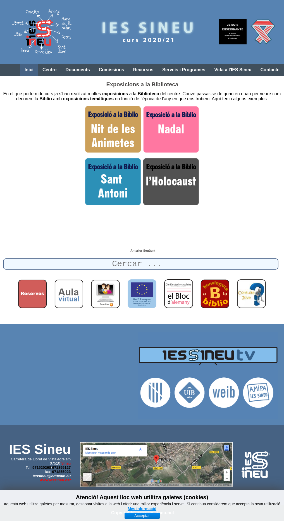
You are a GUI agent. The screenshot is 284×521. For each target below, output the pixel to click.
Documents (78, 69)
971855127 (61, 467)
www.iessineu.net (55, 480)
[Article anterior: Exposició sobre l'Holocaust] (136, 250)
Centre (49, 69)
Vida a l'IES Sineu (232, 69)
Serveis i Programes (183, 69)
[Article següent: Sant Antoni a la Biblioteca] (149, 250)
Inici (29, 69)
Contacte (270, 69)
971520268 (41, 467)
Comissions (111, 69)
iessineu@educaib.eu (52, 476)
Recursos (143, 69)
